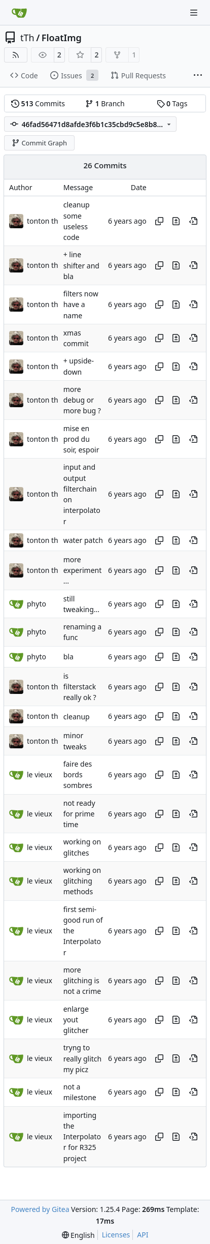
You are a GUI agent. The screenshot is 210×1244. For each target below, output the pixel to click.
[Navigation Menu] (195, 12)
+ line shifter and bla (81, 266)
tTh (27, 38)
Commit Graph (39, 142)
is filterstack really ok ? (79, 687)
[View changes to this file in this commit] (176, 221)
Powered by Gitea (40, 1209)
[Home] (19, 13)
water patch (83, 540)
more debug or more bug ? (82, 400)
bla (68, 656)
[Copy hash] (159, 221)
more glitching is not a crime (82, 980)
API (142, 1234)
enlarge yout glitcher (76, 1020)
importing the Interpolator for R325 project (82, 1136)
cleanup (76, 716)
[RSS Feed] (15, 55)
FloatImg (62, 38)
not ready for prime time (79, 814)
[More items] (198, 76)
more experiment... (82, 570)
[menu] (78, 1235)
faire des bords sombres (77, 775)
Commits (38, 103)
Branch (105, 103)
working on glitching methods (82, 881)
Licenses (116, 1234)
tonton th (42, 221)
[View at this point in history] (193, 221)
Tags (172, 103)
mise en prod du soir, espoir (81, 439)
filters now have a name (80, 304)
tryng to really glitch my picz (82, 1059)
